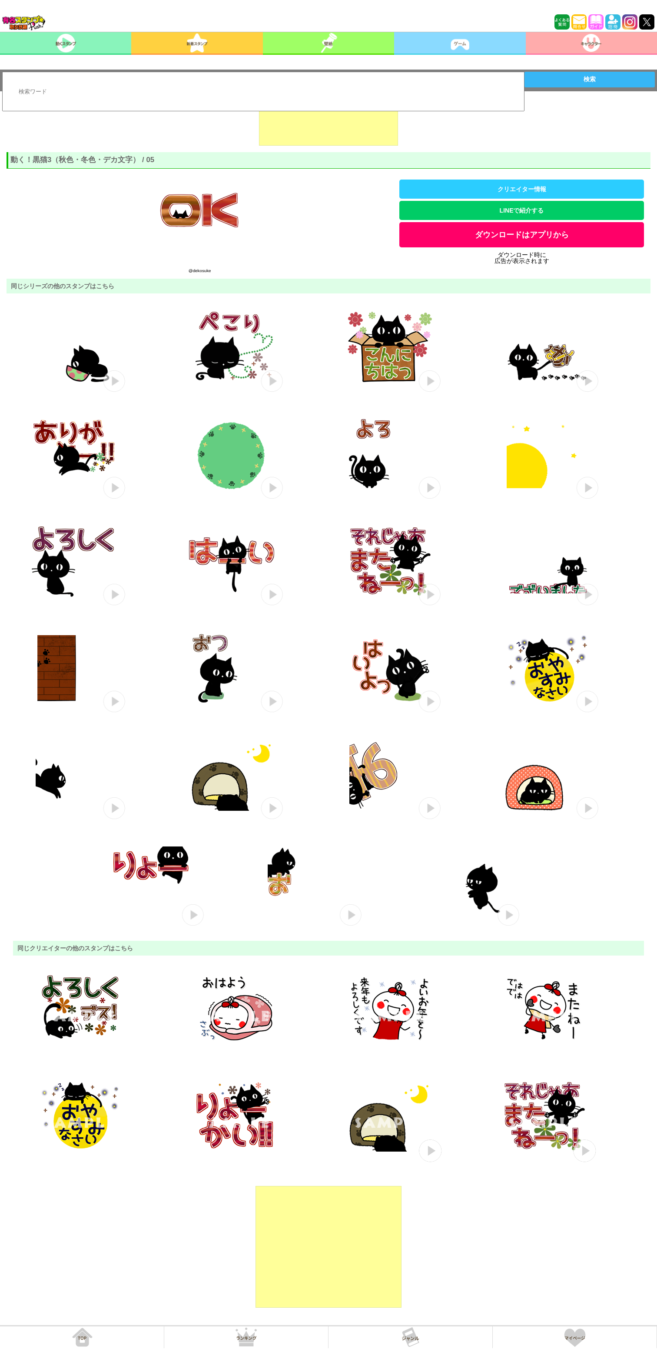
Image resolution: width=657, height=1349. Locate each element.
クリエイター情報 (522, 189)
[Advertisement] (328, 124)
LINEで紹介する (522, 210)
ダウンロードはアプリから (522, 234)
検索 (590, 79)
